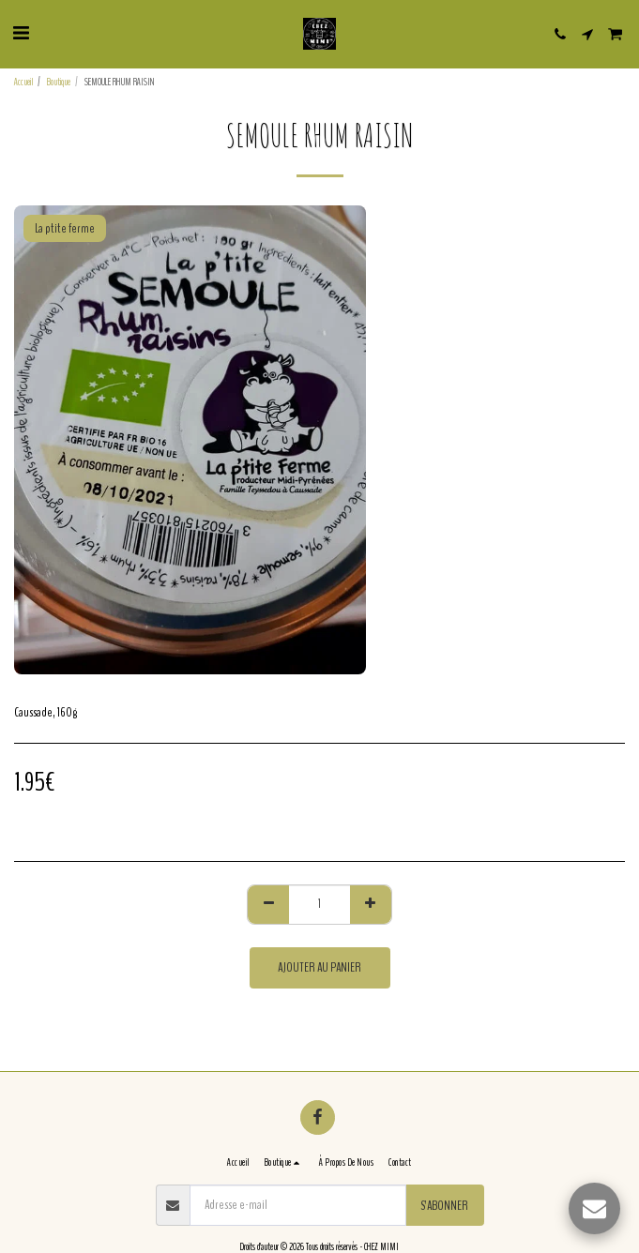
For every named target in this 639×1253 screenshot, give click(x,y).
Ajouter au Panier (319, 967)
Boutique (58, 82)
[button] (21, 33)
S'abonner (444, 1206)
